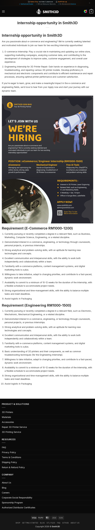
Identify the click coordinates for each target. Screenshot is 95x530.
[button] (3, 11)
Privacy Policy (9, 452)
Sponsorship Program (12, 502)
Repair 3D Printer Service (14, 427)
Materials (6, 417)
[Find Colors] (85, 11)
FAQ (4, 447)
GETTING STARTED (30, 523)
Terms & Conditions (11, 457)
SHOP (18, 523)
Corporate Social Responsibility (17, 497)
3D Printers (7, 412)
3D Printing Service (11, 432)
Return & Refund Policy (13, 467)
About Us (6, 482)
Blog (4, 487)
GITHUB (65, 523)
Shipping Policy (9, 462)
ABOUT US (75, 523)
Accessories (8, 422)
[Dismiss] (89, 3)
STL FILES (51, 523)
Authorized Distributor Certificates (18, 507)
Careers (6, 492)
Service (73, 4)
